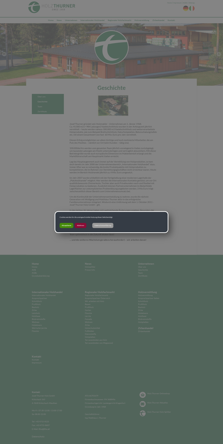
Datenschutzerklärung (102, 225)
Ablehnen (80, 225)
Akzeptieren (66, 225)
